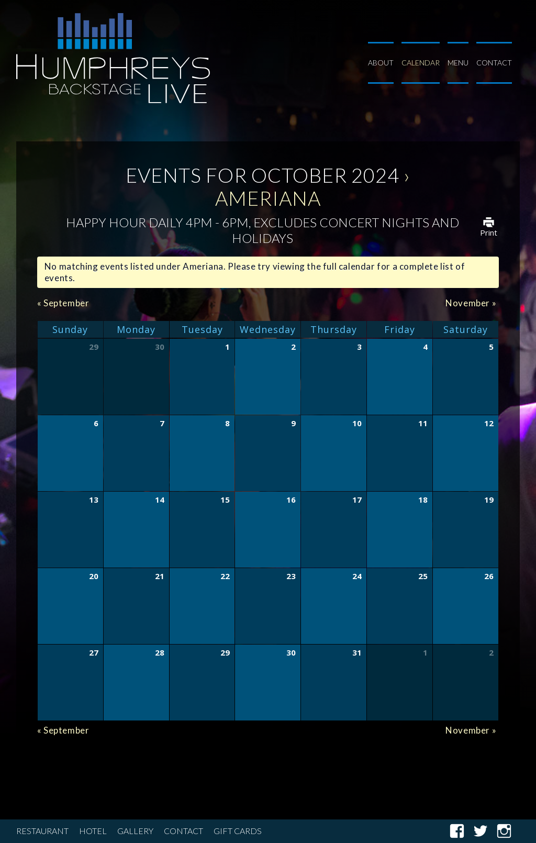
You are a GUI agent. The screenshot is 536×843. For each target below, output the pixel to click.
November (470, 302)
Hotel (93, 831)
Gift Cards (238, 831)
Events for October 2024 (262, 175)
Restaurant (42, 831)
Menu (458, 62)
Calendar (420, 62)
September (63, 302)
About (381, 62)
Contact (494, 62)
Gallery (135, 831)
